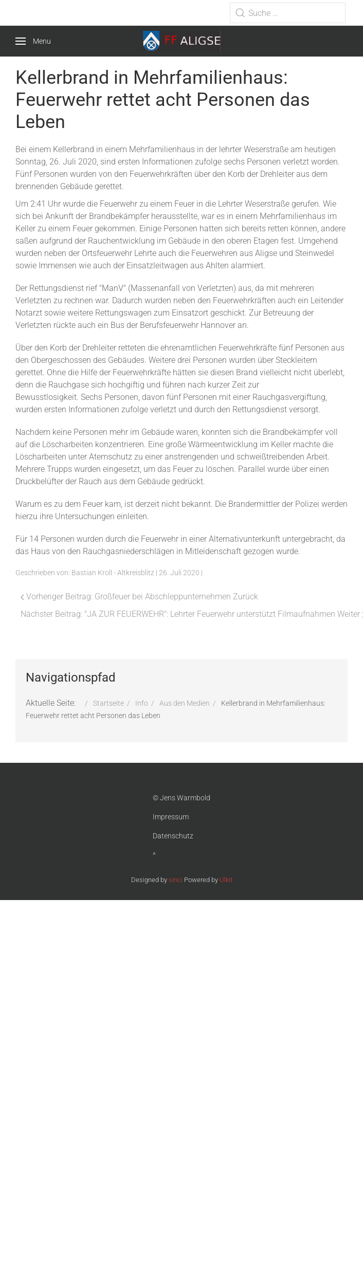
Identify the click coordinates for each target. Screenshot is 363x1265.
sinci (176, 880)
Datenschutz (173, 836)
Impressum (171, 817)
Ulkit (226, 880)
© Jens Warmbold (181, 798)
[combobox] (288, 13)
